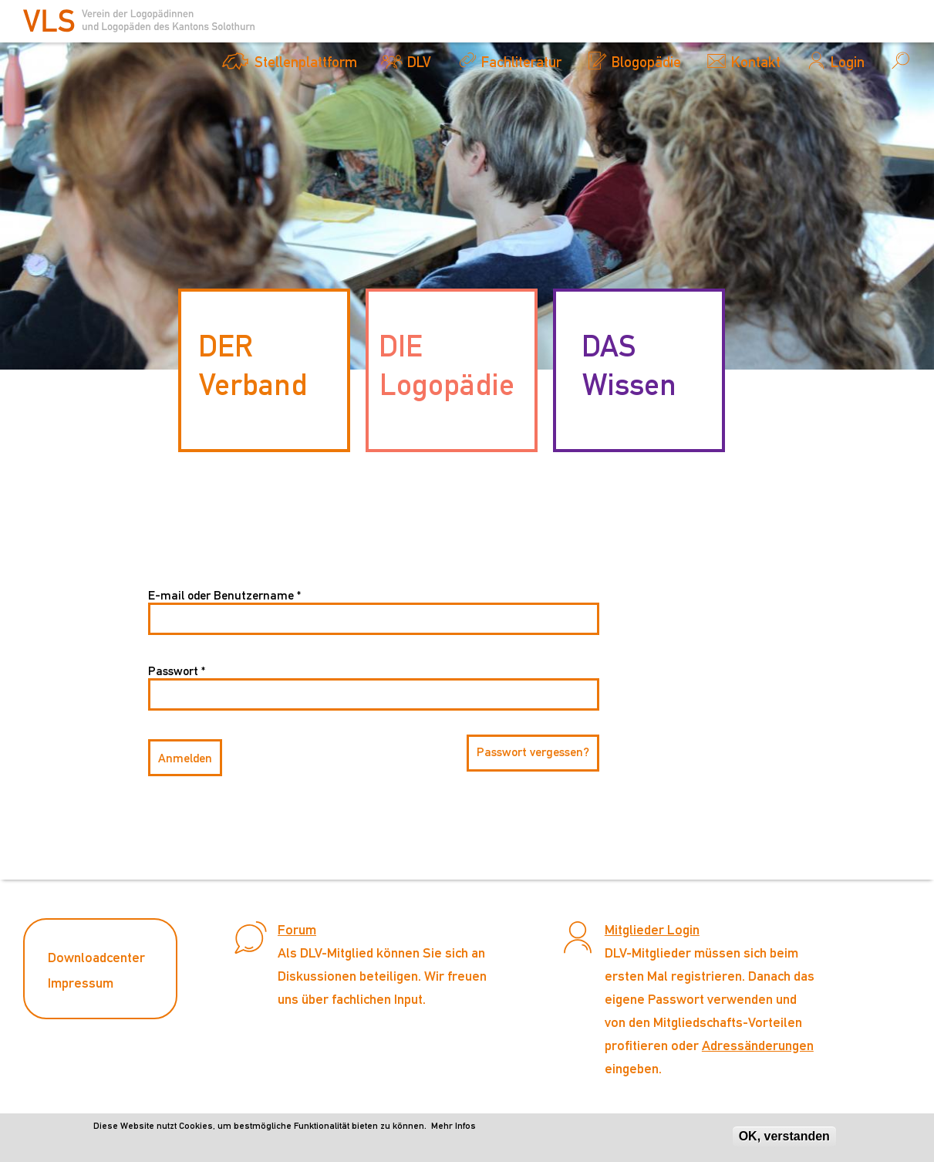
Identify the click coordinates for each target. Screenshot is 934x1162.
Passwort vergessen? (533, 752)
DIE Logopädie (446, 365)
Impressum (80, 983)
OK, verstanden (784, 1140)
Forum (297, 929)
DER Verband (252, 365)
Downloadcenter (96, 957)
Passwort (176, 671)
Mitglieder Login (652, 929)
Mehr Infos (453, 1129)
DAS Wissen (629, 365)
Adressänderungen (758, 1045)
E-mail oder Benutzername (224, 595)
